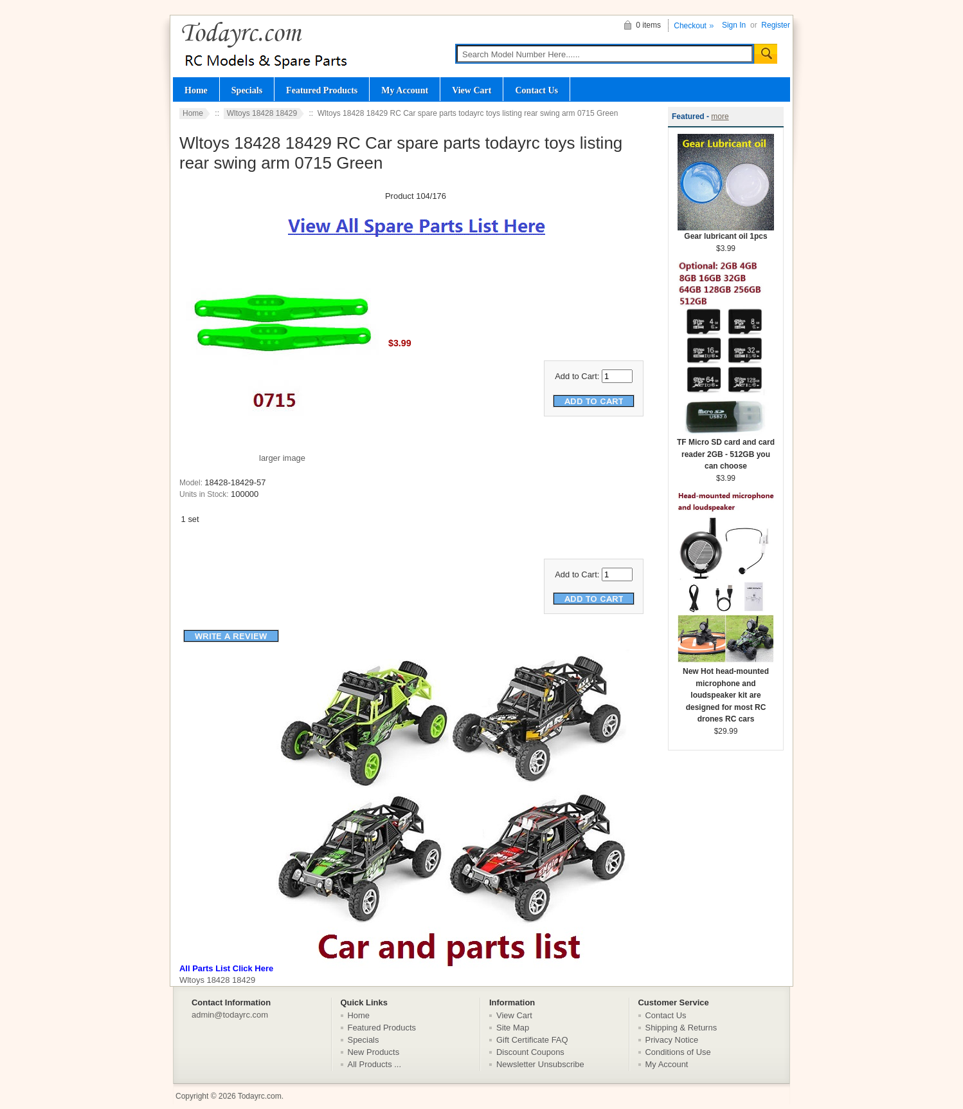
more (719, 116)
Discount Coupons (530, 1052)
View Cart (471, 90)
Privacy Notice (672, 1040)
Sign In (734, 25)
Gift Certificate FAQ (532, 1040)
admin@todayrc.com (230, 1015)
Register (775, 25)
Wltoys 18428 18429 (262, 113)
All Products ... (375, 1064)
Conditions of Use (678, 1052)
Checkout (690, 25)
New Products (374, 1052)
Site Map (512, 1027)
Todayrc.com (260, 1096)
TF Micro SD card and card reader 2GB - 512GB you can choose (726, 450)
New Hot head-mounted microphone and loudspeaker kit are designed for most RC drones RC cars (726, 690)
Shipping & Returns (681, 1027)
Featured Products (321, 90)
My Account (404, 90)
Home (196, 90)
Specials (246, 90)
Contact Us (536, 90)
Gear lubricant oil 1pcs (726, 232)
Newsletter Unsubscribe (540, 1064)
